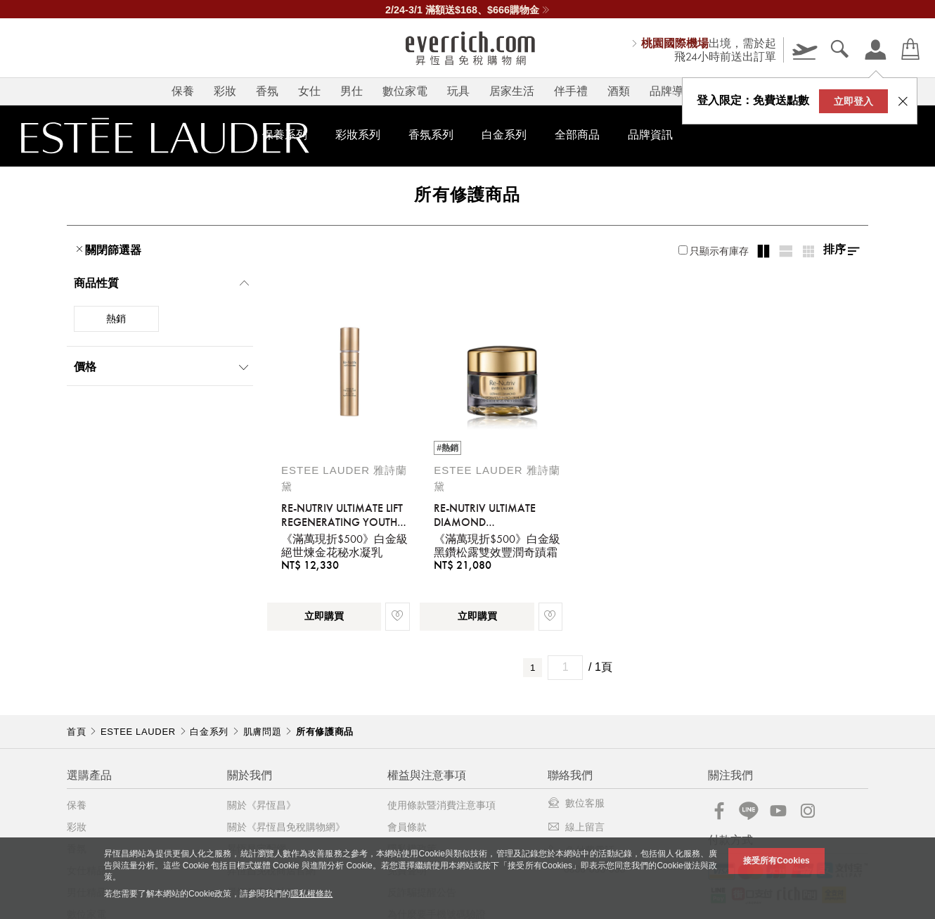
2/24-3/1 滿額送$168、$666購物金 (467, 9)
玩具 (458, 91)
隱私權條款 (311, 894)
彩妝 (225, 91)
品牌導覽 (672, 91)
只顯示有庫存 (713, 251)
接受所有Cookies (776, 861)
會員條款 (407, 827)
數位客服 (576, 803)
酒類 (618, 91)
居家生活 (511, 91)
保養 (183, 91)
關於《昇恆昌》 (261, 805)
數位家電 (404, 91)
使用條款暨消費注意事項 (441, 805)
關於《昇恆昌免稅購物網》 (286, 827)
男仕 (351, 91)
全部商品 (577, 135)
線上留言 (576, 827)
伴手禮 (571, 91)
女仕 (309, 91)
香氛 (267, 91)
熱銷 (116, 318)
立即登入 (853, 101)
